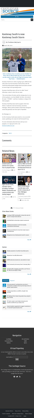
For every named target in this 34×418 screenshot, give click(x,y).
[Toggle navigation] (17, 16)
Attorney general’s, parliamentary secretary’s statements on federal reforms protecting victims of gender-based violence (19, 286)
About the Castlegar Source (17, 413)
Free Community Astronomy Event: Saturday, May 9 (18, 264)
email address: (9, 357)
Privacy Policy (25, 410)
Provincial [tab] (5, 280)
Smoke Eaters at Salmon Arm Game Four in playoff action (8, 166)
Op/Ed (25, 341)
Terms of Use (18, 410)
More (29, 239)
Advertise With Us (9, 410)
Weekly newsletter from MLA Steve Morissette (18, 251)
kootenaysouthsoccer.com (8, 125)
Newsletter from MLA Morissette (14, 255)
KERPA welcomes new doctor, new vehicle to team (18, 260)
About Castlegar (28, 413)
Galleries (9, 342)
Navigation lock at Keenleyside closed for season (18, 235)
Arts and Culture (25, 339)
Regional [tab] (12, 280)
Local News (8, 339)
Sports (10, 133)
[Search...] (16, 20)
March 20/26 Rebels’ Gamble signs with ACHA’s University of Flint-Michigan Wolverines (24, 190)
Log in (25, 415)
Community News (9, 341)
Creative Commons (6, 413)
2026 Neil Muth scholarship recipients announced (18, 220)
